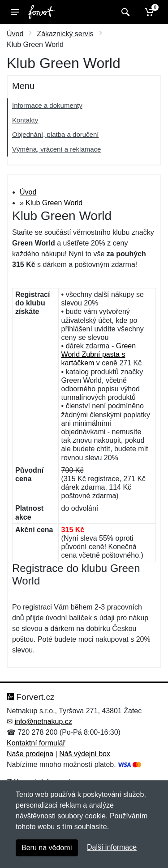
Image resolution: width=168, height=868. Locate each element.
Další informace (112, 847)
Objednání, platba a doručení (55, 134)
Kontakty (25, 120)
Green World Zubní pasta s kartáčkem (98, 354)
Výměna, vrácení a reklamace (56, 149)
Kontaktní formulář (36, 743)
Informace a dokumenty (47, 105)
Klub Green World (54, 203)
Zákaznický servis (65, 34)
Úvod (15, 34)
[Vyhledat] (124, 12)
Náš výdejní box (84, 754)
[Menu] (15, 12)
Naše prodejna (30, 754)
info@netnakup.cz (43, 721)
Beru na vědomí (47, 847)
